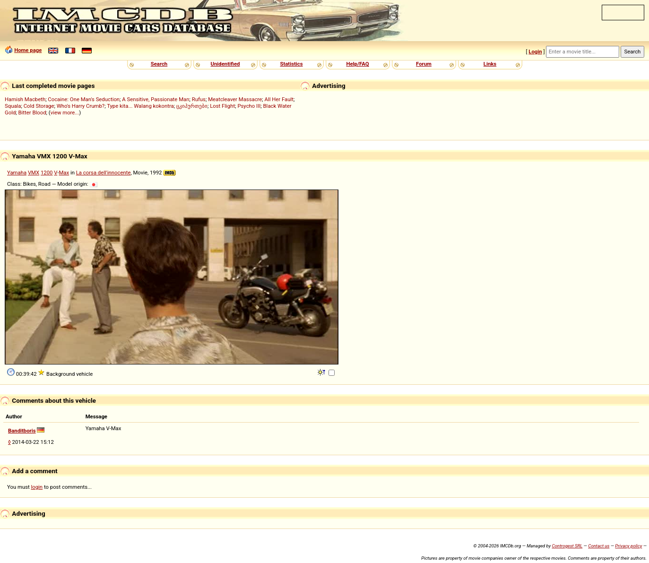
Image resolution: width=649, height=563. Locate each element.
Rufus (199, 99)
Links (490, 64)
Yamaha (16, 172)
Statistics (291, 64)
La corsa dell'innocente (103, 172)
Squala (13, 106)
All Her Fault (279, 99)
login (37, 487)
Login (535, 51)
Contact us (598, 545)
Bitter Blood (32, 112)
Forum (424, 64)
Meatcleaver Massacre (235, 99)
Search (159, 64)
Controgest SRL (567, 545)
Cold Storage (39, 106)
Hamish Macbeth (25, 99)
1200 (46, 172)
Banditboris (22, 430)
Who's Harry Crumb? (81, 106)
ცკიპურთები (192, 106)
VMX (33, 172)
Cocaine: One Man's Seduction (84, 99)
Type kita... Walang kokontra (140, 106)
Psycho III (248, 106)
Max (64, 172)
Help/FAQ (357, 64)
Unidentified (225, 64)
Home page (28, 50)
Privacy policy (628, 545)
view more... (65, 112)
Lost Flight (222, 106)
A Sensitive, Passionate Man (155, 99)
